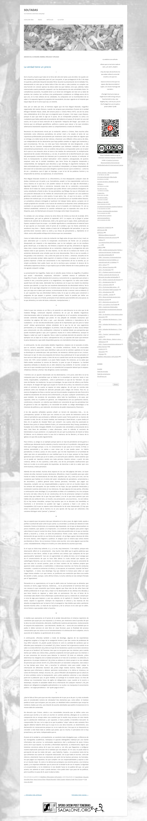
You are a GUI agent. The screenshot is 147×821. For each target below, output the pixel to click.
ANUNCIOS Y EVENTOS (104, 227)
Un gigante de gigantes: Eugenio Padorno (110, 206)
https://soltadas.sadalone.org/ (109, 155)
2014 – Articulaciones (105, 292)
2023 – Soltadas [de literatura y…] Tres (110, 329)
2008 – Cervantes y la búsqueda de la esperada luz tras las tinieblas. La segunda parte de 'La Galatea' (110, 259)
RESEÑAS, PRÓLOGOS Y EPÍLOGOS (50, 777)
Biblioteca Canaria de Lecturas (108, 237)
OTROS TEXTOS (102, 347)
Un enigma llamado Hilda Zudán (107, 177)
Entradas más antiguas (33, 795)
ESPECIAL (100, 232)
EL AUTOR (61, 20)
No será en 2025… (102, 197)
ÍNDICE (40, 20)
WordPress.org (101, 376)
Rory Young (78, 779)
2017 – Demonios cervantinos (108, 302)
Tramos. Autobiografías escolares (107, 211)
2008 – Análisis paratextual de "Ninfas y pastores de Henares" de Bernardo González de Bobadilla (110, 252)
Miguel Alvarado (51, 779)
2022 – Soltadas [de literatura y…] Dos (110, 324)
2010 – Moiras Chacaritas (106, 267)
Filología (101, 354)
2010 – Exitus (103, 265)
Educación (102, 352)
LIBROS (99, 247)
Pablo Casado (61, 779)
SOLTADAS (31, 10)
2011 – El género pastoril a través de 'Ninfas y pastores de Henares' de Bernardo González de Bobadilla (109, 274)
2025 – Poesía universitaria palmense (110, 344)
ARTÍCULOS (50, 20)
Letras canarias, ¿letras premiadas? (108, 173)
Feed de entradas (102, 371)
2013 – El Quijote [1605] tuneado (108, 290)
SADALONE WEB (28, 20)
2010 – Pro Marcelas (105, 270)
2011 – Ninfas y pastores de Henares (110, 280)
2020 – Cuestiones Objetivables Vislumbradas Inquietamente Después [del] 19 (110, 309)
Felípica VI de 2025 (102, 202)
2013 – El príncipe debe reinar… (108, 287)
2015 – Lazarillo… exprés (106, 294)
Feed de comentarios (103, 374)
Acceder (99, 369)
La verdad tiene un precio (37, 66)
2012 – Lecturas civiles (105, 285)
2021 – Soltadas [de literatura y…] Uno (110, 319)
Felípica (101, 240)
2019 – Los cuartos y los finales (108, 304)
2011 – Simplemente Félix (106, 282)
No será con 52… (102, 188)
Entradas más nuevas (80, 795)
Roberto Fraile (70, 779)
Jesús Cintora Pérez (40, 779)
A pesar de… (101, 193)
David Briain (79, 777)
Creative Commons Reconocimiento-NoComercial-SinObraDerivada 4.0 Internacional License (110, 162)
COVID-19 (101, 349)
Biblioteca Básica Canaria (106, 235)
